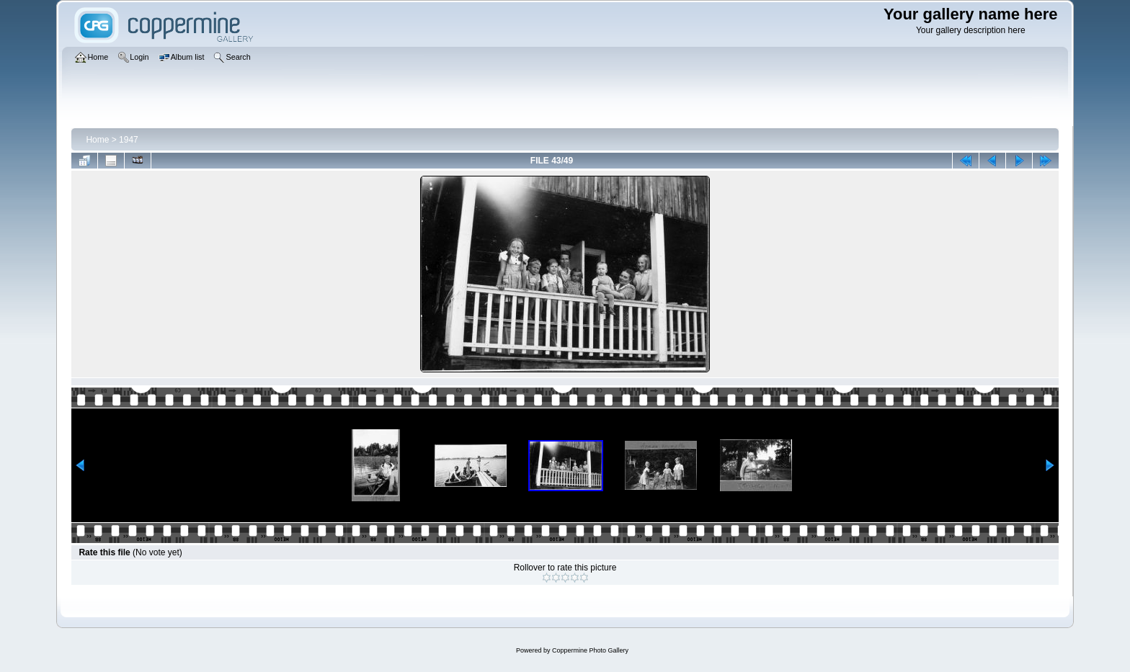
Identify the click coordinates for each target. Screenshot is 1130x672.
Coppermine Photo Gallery (590, 650)
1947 (128, 140)
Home (97, 140)
